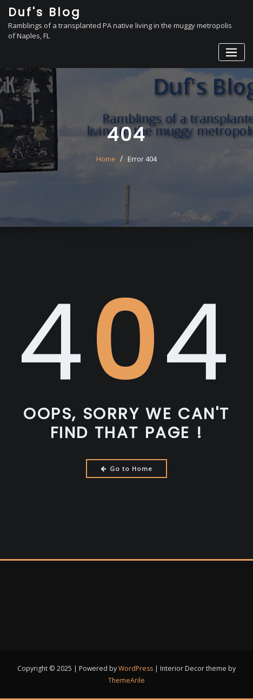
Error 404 (142, 159)
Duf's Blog (44, 12)
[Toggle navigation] (231, 52)
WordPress (135, 668)
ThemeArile (126, 680)
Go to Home (127, 469)
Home (106, 159)
